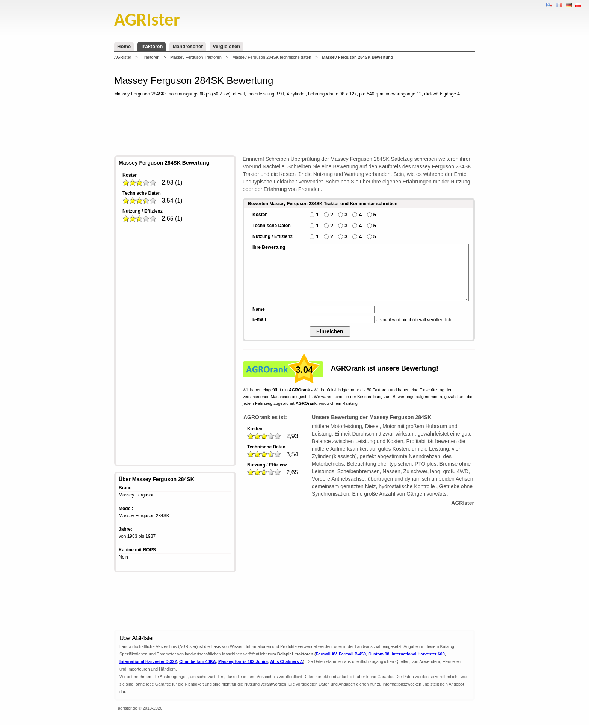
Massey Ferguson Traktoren (196, 57)
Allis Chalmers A (286, 661)
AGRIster (122, 57)
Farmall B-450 (352, 654)
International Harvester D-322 (148, 661)
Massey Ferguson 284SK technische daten (272, 57)
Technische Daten (141, 193)
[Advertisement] (294, 127)
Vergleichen (226, 46)
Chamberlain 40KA (197, 661)
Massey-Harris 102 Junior (243, 661)
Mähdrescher (187, 46)
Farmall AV (326, 654)
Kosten (130, 175)
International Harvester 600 (418, 654)
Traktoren (151, 46)
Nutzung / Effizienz (142, 211)
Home (124, 46)
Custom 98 (378, 654)
